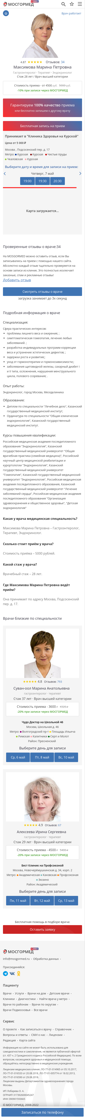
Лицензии (55, 1035)
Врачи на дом (36, 993)
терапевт (55, 693)
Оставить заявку (42, 929)
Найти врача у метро (53, 999)
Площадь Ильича (62, 731)
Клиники (9, 999)
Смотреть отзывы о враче (42, 291)
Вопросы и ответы (15, 1035)
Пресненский (47, 741)
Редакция (9, 1040)
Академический (47, 884)
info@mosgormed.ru (16, 959)
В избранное (6, 13)
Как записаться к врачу (36, 1029)
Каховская (49, 875)
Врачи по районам (15, 1004)
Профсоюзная (67, 875)
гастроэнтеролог (35, 693)
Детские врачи (59, 993)
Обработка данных (46, 959)
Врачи (7, 993)
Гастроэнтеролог (24, 72)
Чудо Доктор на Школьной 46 (42, 722)
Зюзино (42, 879)
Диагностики (27, 999)
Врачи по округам (44, 1004)
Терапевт (44, 72)
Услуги (19, 993)
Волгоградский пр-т (34, 731)
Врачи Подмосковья (16, 1010)
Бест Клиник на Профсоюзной (43, 865)
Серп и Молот (58, 736)
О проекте (10, 1029)
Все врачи (40, 1010)
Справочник (63, 1029)
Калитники (38, 736)
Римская (23, 736)
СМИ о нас (38, 1035)
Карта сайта (27, 1040)
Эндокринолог (62, 72)
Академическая (28, 875)
